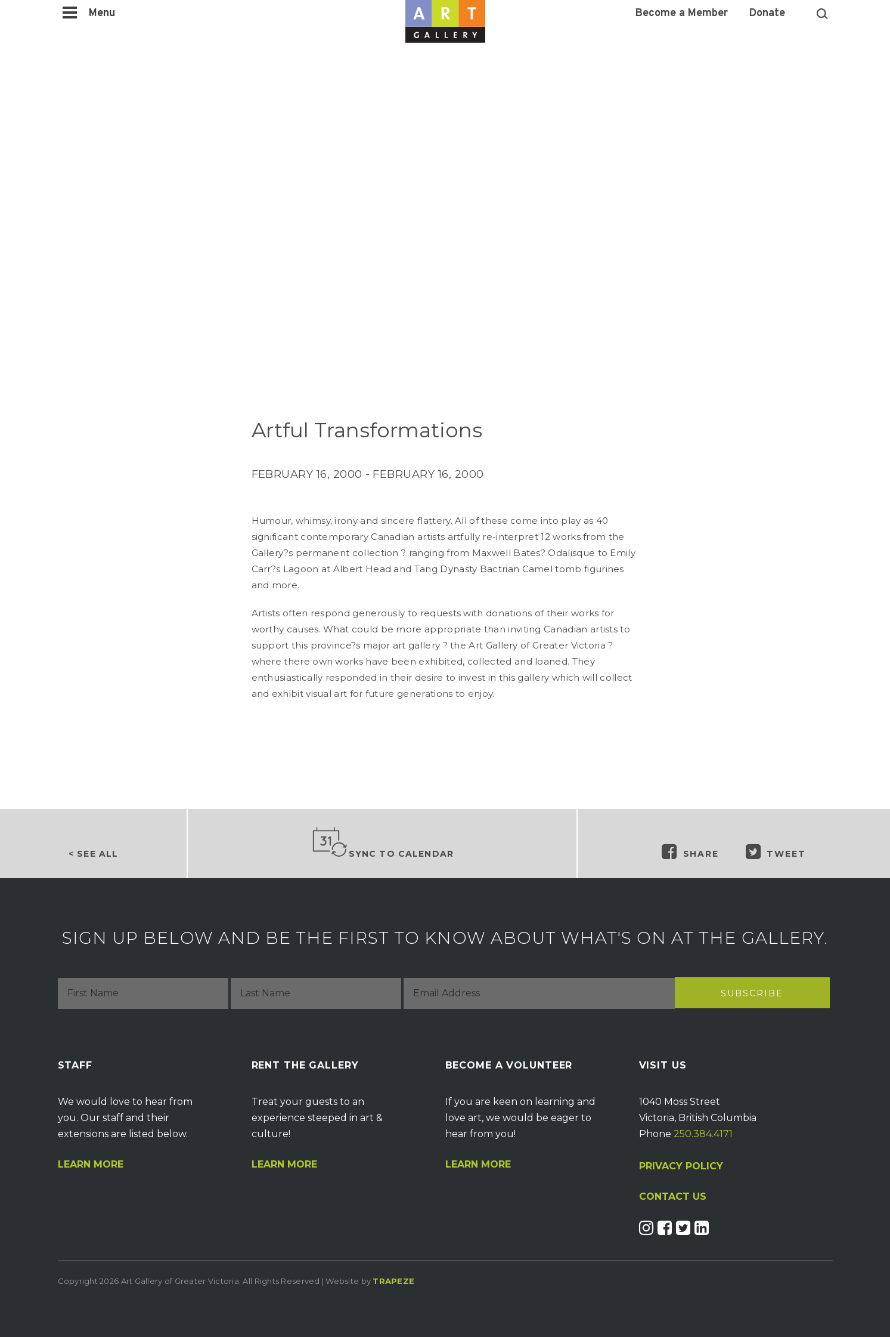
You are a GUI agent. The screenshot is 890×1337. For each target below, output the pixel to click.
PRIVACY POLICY (681, 1166)
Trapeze (393, 1281)
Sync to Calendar (382, 843)
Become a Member (681, 13)
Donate (767, 13)
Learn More (90, 1164)
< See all (93, 853)
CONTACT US (672, 1197)
